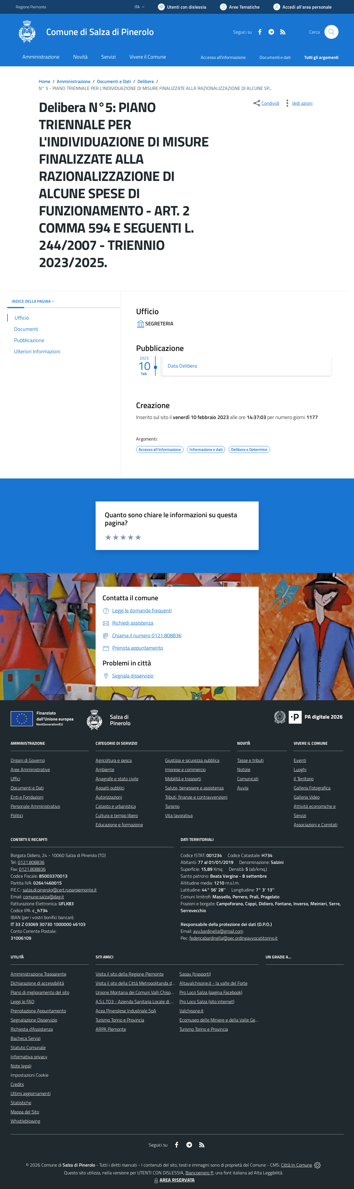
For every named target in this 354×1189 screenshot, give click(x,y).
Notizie (243, 769)
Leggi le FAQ (22, 1001)
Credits (17, 1084)
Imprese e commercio (185, 769)
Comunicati (247, 778)
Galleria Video (307, 797)
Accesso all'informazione (223, 57)
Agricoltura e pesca (114, 760)
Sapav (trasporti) (195, 973)
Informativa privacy (29, 1056)
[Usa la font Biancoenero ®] (182, 7)
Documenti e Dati (114, 81)
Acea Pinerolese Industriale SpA (126, 1010)
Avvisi (242, 787)
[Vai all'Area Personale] (302, 7)
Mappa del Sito (25, 1111)
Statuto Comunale (28, 1047)
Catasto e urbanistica (116, 806)
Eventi (300, 760)
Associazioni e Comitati (315, 824)
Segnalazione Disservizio (34, 1019)
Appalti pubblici (110, 787)
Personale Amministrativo (35, 806)
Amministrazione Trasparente (38, 973)
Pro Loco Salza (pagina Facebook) (210, 992)
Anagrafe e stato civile (117, 778)
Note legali (21, 1065)
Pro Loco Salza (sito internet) (206, 1001)
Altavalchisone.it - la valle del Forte (213, 983)
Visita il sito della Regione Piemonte (130, 973)
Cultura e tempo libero (117, 815)
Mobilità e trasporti (183, 778)
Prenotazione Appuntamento (38, 1010)
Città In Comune (296, 1164)
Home (44, 81)
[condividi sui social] (266, 103)
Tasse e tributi (250, 760)
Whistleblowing (25, 1120)
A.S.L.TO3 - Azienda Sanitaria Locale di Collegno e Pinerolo (151, 1001)
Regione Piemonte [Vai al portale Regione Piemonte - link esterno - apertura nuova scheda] (31, 7)
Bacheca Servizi (25, 1038)
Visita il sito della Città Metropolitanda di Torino (140, 983)
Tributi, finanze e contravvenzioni (196, 797)
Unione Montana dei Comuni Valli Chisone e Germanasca (150, 992)
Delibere (146, 81)
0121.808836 (31, 862)
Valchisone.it (191, 1010)
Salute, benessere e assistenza (194, 787)
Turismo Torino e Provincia (120, 1019)
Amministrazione (73, 81)
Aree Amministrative (30, 769)
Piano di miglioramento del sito (40, 992)
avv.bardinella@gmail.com (218, 931)
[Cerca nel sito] (331, 32)
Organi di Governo (28, 760)
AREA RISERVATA (174, 1179)
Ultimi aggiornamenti (31, 1093)
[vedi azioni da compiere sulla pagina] (298, 103)
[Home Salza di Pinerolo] (85, 32)
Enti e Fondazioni (27, 797)
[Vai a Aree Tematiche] (239, 7)
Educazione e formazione (119, 824)
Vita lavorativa (179, 815)
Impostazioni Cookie (30, 1075)
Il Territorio (304, 778)
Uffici (15, 778)
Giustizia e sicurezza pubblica (192, 760)
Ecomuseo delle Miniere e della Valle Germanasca (226, 1019)
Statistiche (21, 1102)
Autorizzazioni (109, 797)
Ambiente (105, 769)
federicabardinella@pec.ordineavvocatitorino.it (233, 938)
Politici (17, 815)
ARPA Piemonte (111, 1029)
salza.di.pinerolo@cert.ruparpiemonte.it (60, 889)
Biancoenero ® (199, 1172)
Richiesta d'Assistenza (32, 1029)
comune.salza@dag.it (43, 896)
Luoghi (300, 769)
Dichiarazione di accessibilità (37, 983)
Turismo (172, 806)
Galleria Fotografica (312, 787)
